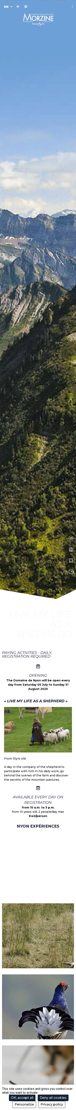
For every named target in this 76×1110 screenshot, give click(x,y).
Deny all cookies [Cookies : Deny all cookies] (53, 1098)
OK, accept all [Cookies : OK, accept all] (22, 1098)
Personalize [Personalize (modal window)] (24, 1104)
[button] (72, 6)
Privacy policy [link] (52, 1104)
